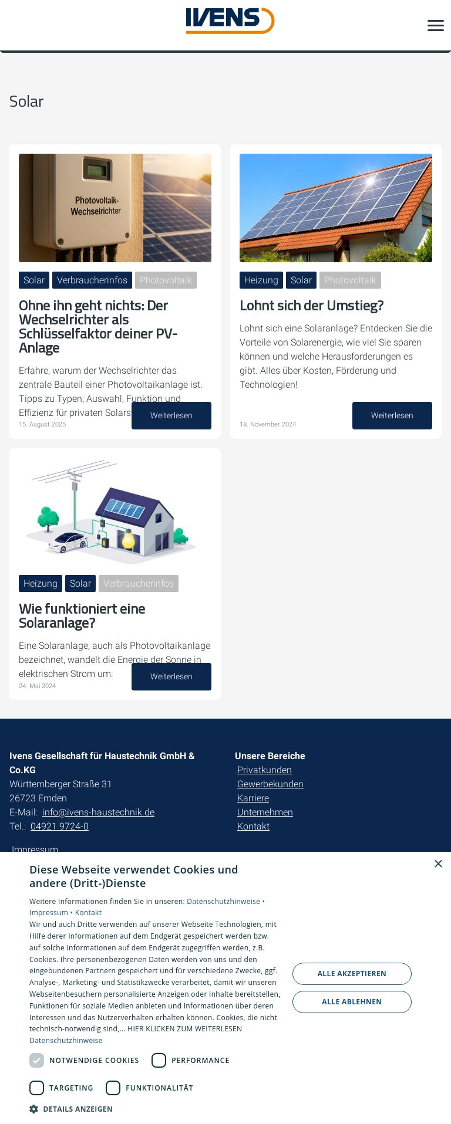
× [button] (437, 864)
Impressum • (52, 913)
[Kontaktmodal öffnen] (16, 25)
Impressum (35, 849)
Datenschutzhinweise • (226, 901)
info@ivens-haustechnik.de (98, 812)
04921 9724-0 (60, 826)
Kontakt (253, 826)
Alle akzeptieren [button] (352, 974)
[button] (435, 25)
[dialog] (225, 988)
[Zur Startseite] (225, 25)
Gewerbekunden (270, 784)
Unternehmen (265, 812)
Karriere (253, 798)
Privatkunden (264, 770)
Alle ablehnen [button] (352, 1002)
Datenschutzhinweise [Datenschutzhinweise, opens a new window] (66, 1040)
